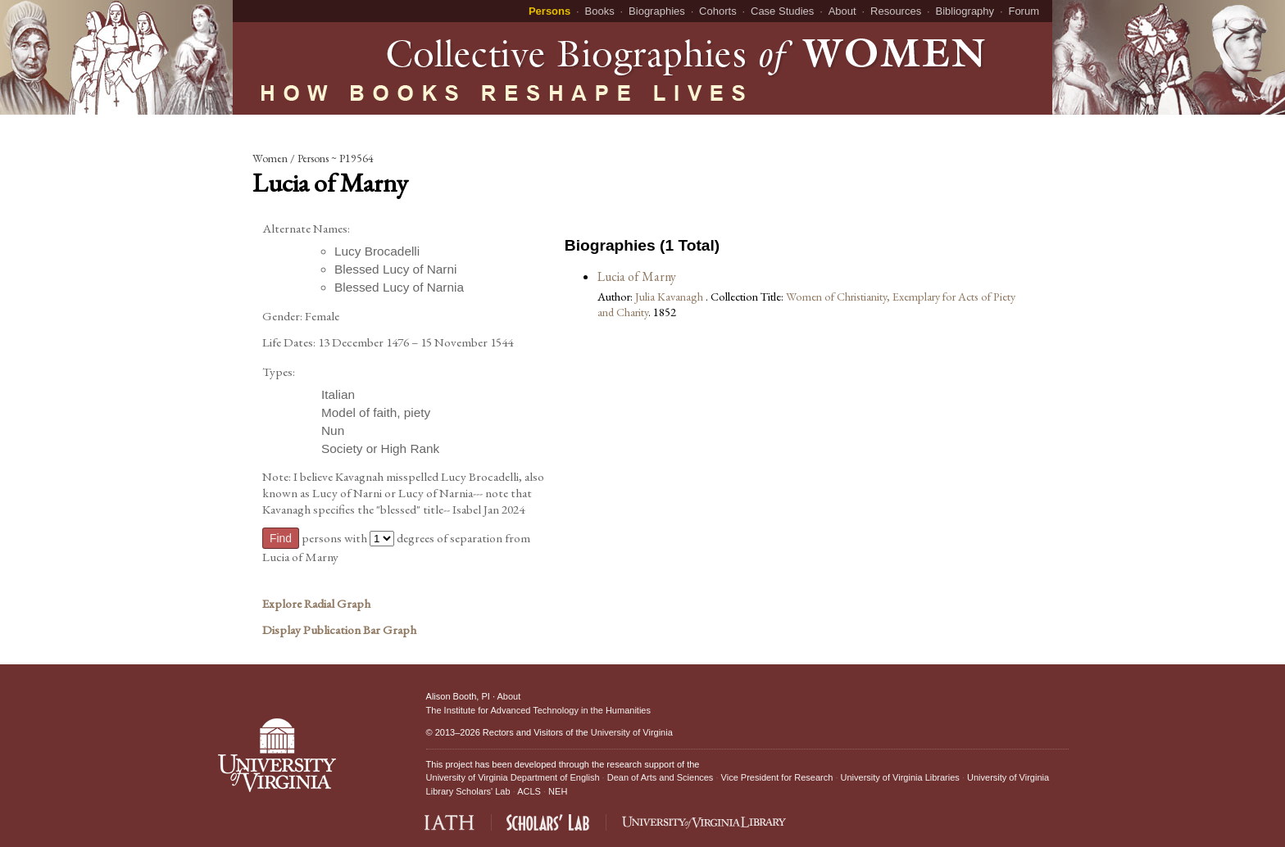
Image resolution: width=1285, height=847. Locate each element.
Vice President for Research (777, 777)
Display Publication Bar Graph (339, 630)
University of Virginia (632, 732)
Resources (895, 11)
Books (600, 11)
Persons (549, 11)
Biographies (657, 11)
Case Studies (782, 11)
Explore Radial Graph (316, 604)
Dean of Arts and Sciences (660, 777)
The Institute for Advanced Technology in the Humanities (538, 710)
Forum (1023, 11)
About (842, 11)
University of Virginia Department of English (513, 777)
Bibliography (965, 11)
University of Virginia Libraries (900, 777)
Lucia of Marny (636, 276)
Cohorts (718, 11)
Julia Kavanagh (670, 296)
